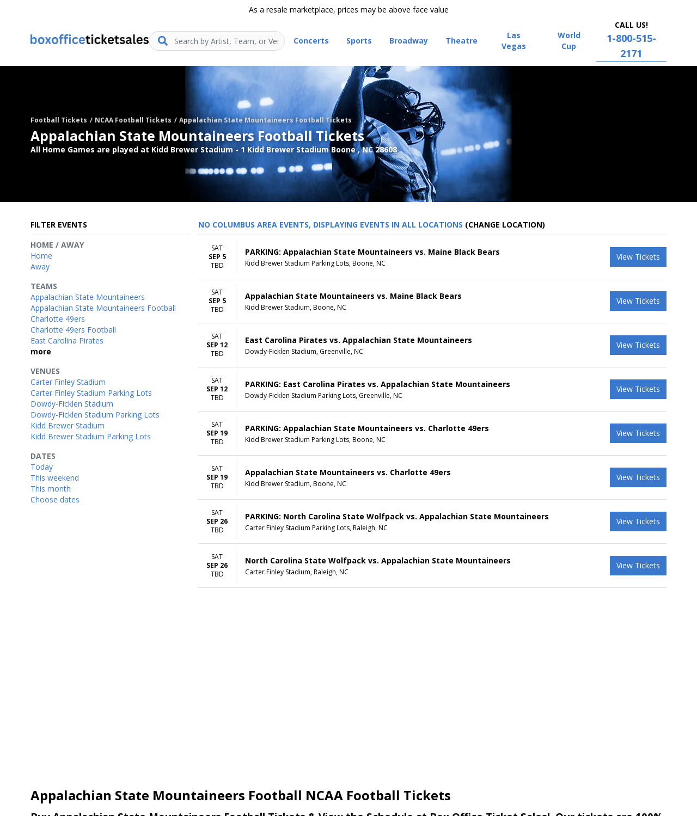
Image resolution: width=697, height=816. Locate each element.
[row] (432, 257)
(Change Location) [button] (505, 224)
